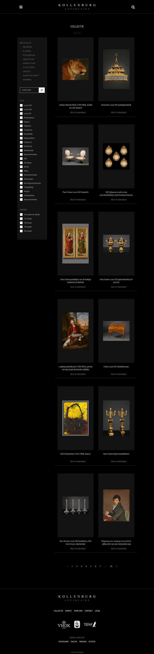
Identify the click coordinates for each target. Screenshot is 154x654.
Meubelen (27, 47)
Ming (26, 171)
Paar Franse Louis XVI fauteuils (75, 192)
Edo (25, 158)
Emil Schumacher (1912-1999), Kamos (75, 454)
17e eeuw (28, 218)
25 (111, 566)
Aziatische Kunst (31, 75)
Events (68, 611)
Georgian (27, 163)
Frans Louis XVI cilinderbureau (116, 366)
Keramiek (27, 79)
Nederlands (64, 642)
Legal (97, 611)
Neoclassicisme (30, 175)
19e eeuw (28, 227)
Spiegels (27, 71)
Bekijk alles (25, 43)
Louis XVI (28, 105)
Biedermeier (29, 150)
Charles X (28, 142)
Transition (28, 130)
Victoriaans (28, 179)
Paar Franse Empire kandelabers (116, 454)
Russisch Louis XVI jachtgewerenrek (116, 105)
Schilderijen (29, 55)
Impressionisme (30, 154)
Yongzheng (28, 187)
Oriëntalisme (29, 195)
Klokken (27, 51)
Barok (26, 167)
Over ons (78, 611)
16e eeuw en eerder (32, 214)
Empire (26, 122)
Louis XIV (28, 109)
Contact (89, 611)
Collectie (58, 611)
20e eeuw (28, 231)
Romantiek (28, 134)
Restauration (29, 138)
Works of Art (29, 63)
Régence (27, 126)
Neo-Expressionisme (32, 183)
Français (82, 642)
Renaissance (29, 117)
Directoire (28, 146)
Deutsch (92, 642)
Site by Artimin (77, 652)
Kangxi (26, 191)
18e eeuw (28, 223)
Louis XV (27, 113)
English (74, 642)
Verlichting (28, 59)
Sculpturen (28, 67)
